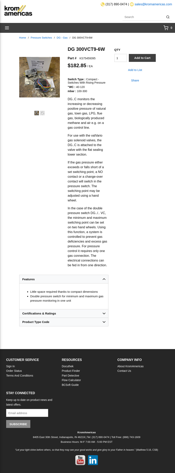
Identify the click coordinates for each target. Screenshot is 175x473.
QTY (117, 49)
